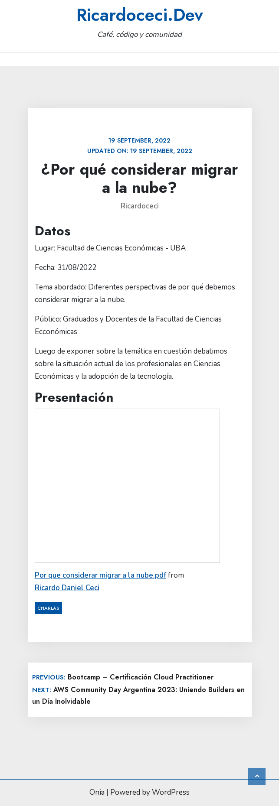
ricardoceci (140, 206)
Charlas (48, 607)
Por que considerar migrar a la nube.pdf (100, 575)
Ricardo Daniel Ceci (67, 588)
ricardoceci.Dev (139, 14)
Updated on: (139, 145)
